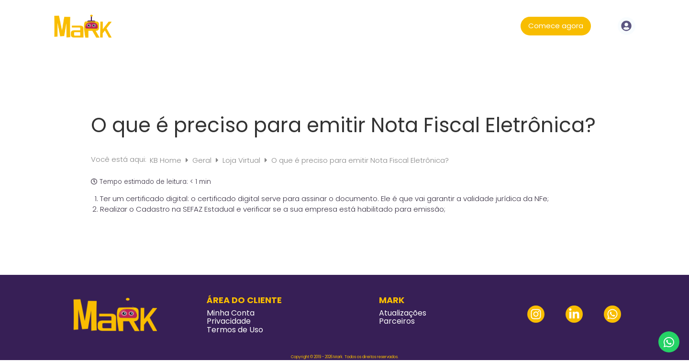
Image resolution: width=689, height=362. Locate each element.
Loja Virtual (242, 160)
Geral (202, 160)
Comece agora (555, 26)
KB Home (166, 160)
